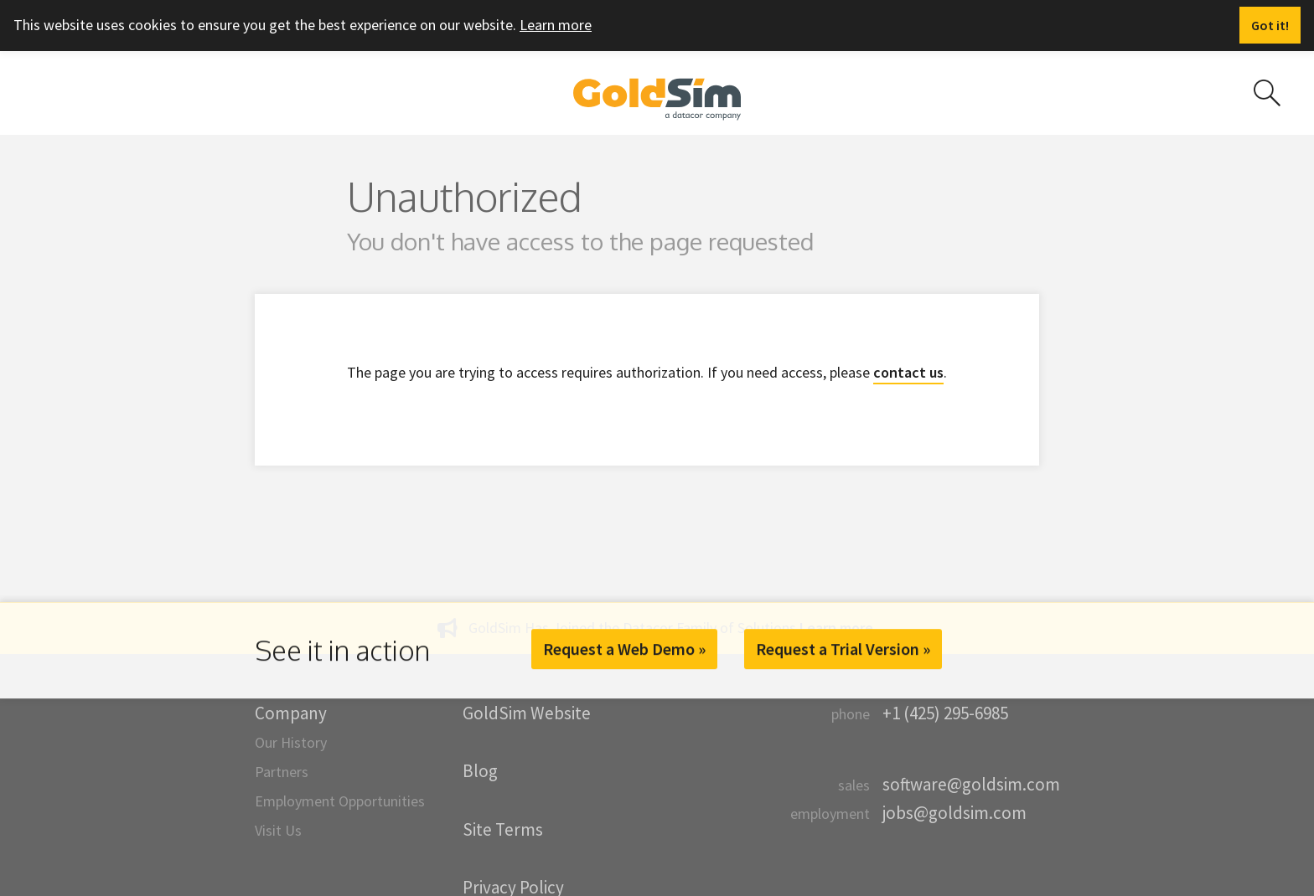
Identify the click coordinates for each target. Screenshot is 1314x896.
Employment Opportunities (340, 801)
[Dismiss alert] (1270, 25)
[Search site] (1267, 93)
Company (291, 713)
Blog (480, 771)
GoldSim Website (527, 713)
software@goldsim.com (971, 784)
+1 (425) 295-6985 (945, 713)
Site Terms (503, 829)
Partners (281, 771)
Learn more (556, 24)
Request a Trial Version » (843, 648)
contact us (908, 372)
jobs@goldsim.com (954, 812)
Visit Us (278, 830)
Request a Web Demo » (624, 648)
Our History (291, 742)
